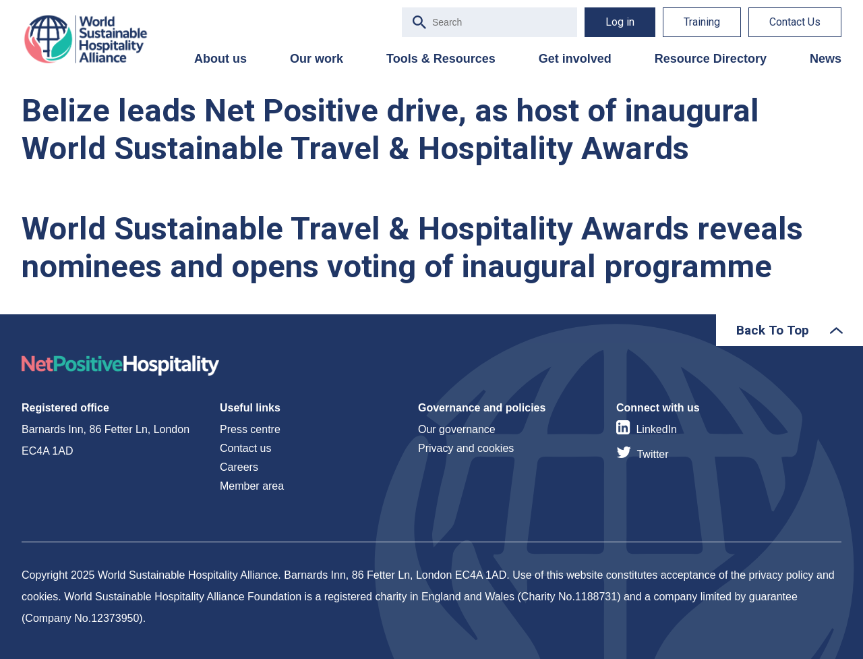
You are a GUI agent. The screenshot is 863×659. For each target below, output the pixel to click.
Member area (252, 486)
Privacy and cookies (466, 448)
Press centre (250, 429)
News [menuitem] (825, 58)
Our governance (457, 429)
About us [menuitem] (220, 58)
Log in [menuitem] (619, 22)
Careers (239, 467)
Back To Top (772, 330)
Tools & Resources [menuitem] (441, 58)
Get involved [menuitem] (575, 58)
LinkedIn (656, 429)
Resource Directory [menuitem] (711, 58)
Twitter (652, 454)
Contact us (245, 448)
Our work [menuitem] (316, 58)
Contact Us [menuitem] (795, 22)
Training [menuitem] (702, 22)
